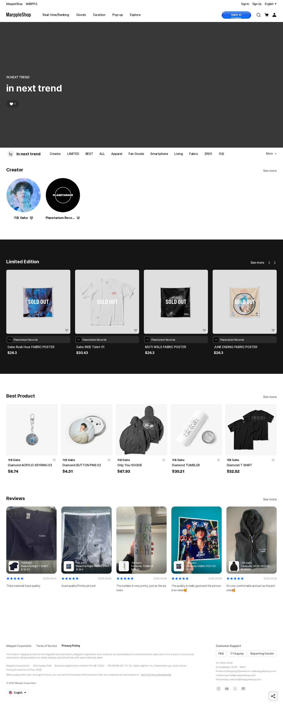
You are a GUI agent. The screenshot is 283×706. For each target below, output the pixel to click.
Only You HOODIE (129, 465)
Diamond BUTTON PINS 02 (81, 465)
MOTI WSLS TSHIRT (21, 347)
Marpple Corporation (18, 645)
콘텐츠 (208, 154)
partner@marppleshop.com (240, 675)
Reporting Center (262, 653)
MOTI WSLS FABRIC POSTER (234, 347)
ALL (102, 154)
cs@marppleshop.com (263, 671)
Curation (99, 15)
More (271, 153)
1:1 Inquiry (237, 653)
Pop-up (117, 15)
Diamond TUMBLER (186, 465)
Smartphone (159, 154)
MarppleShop (14, 3)
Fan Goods (136, 154)
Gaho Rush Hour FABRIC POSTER (99, 347)
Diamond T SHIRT (239, 465)
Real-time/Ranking (56, 15)
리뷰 (221, 154)
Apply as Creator (236, 16)
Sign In (245, 3)
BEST (89, 154)
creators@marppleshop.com (245, 679)
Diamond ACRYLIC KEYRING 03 (30, 465)
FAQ (221, 653)
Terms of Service (46, 645)
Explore (135, 15)
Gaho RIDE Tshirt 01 (159, 347)
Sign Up (257, 3)
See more (270, 171)
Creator (55, 154)
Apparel (116, 154)
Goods (81, 15)
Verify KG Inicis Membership (156, 674)
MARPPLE (32, 3)
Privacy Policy (71, 645)
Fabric (193, 154)
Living (178, 154)
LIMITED (73, 154)
